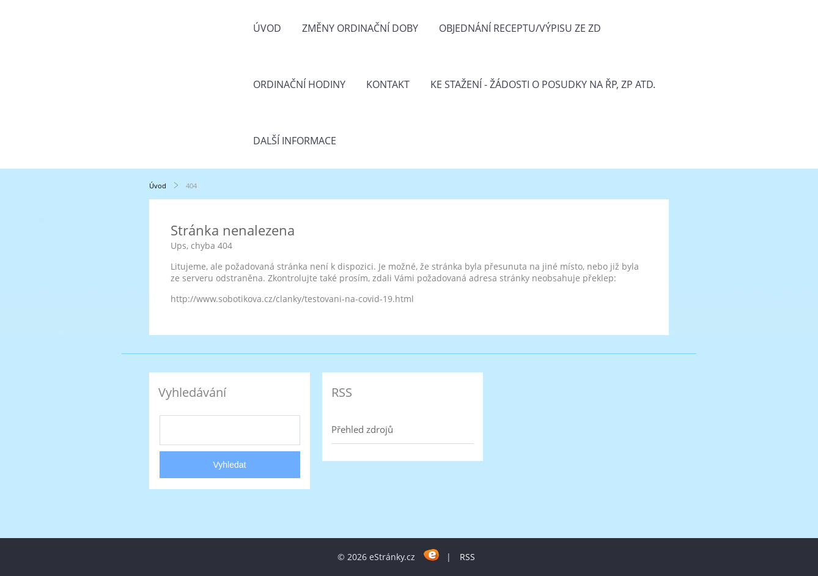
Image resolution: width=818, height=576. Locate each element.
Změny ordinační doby (360, 28)
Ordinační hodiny (299, 84)
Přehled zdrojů (362, 429)
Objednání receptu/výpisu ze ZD (520, 28)
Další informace (294, 140)
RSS (467, 557)
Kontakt (388, 84)
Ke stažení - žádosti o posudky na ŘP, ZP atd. (542, 84)
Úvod (267, 28)
